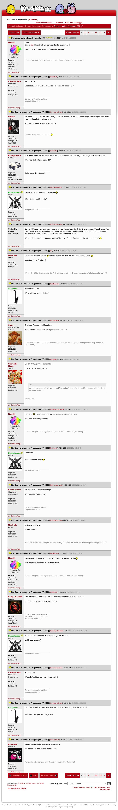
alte (32, 45)
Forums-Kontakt (79, 788)
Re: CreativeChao (56, 112)
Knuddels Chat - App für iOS (50, 805)
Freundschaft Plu (82, 805)
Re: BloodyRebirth (56, 187)
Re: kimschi (53, 77)
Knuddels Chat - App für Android (27, 805)
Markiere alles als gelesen (17, 788)
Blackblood (21, 783)
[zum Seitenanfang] (14, 72)
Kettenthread (47, 26)
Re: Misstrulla (54, 284)
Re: (51, 251)
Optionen (14, 33)
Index (33, 775)
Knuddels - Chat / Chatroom (95, 788)
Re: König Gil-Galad (56, 631)
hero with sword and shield (35, 783)
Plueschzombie (12, 785)
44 (96, 33)
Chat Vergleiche (51, 807)
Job (70, 807)
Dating (98, 805)
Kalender (59, 23)
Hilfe (67, 23)
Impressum (63, 807)
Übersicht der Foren (44, 23)
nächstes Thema (49, 775)
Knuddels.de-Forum (16, 26)
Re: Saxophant (55, 320)
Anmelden (33, 19)
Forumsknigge (76, 23)
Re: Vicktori (53, 151)
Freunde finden (68, 805)
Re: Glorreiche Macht (57, 409)
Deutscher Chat (7, 805)
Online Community (109, 805)
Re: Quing (53, 359)
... (92, 33)
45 (100, 33)
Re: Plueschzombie (56, 224)
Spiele (92, 805)
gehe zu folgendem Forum (58, 784)
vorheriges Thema (18, 775)
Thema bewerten (31, 33)
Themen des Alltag (32, 26)
